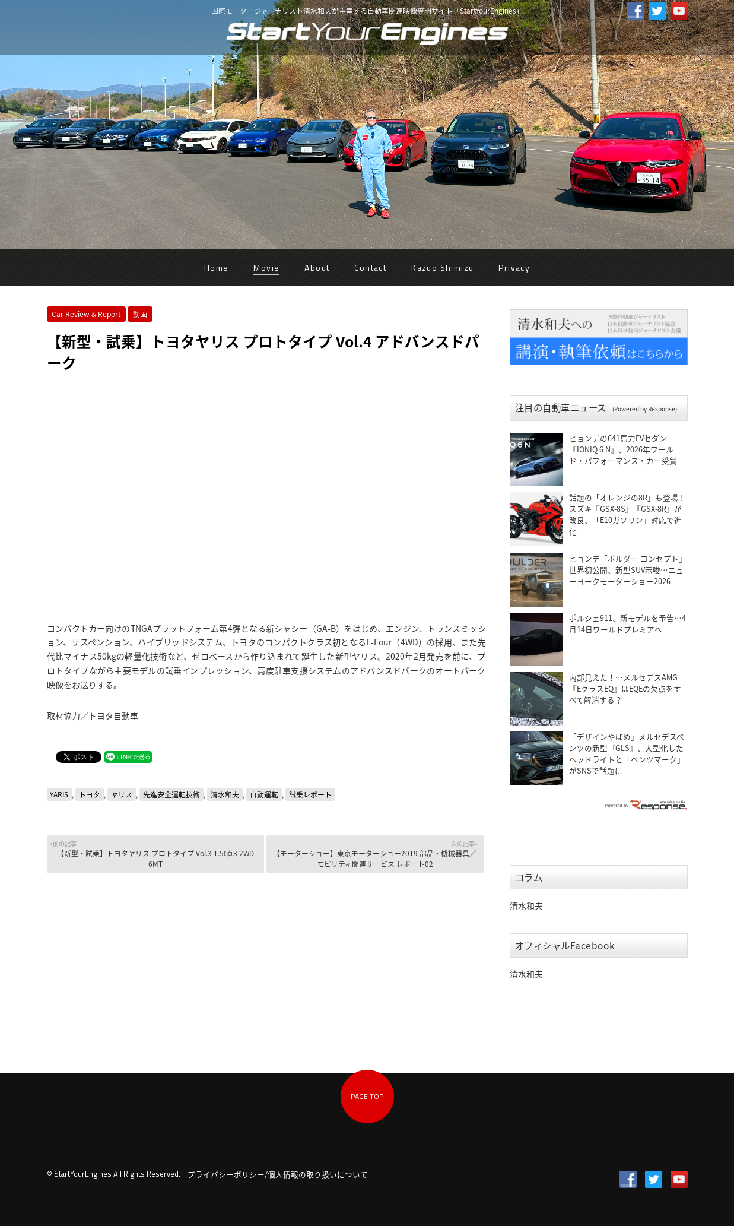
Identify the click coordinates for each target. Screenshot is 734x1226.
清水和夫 (225, 794)
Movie (266, 267)
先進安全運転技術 (171, 794)
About (316, 267)
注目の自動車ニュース (596, 407)
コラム (529, 877)
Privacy (514, 267)
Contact (370, 267)
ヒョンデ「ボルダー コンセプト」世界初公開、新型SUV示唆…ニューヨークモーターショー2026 (628, 570)
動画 (140, 314)
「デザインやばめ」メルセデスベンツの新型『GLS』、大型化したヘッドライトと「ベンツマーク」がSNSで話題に (627, 753)
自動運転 (264, 794)
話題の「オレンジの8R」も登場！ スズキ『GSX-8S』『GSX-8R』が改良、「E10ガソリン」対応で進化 (627, 514)
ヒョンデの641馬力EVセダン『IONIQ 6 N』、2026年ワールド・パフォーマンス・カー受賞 (623, 449)
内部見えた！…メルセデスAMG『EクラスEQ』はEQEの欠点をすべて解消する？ (625, 688)
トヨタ (89, 794)
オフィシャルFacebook (565, 945)
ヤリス (121, 794)
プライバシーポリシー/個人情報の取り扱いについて (278, 1174)
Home (216, 267)
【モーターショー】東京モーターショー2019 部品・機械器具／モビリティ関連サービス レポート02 (373, 854)
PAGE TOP (367, 1096)
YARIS (59, 794)
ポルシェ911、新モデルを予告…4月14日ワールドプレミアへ (627, 623)
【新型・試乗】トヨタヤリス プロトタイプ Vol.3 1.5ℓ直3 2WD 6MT (154, 854)
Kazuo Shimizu (442, 267)
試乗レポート (310, 794)
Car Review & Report (86, 314)
